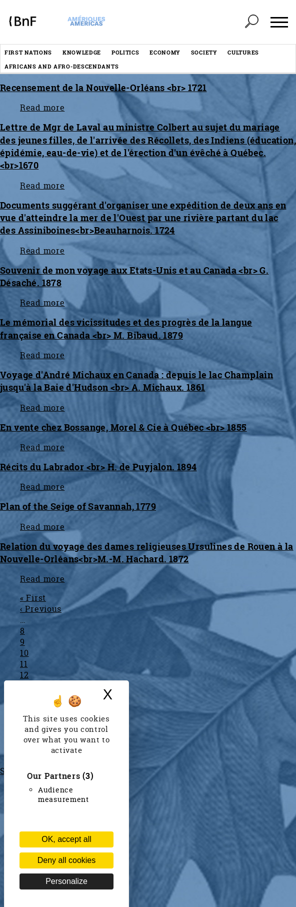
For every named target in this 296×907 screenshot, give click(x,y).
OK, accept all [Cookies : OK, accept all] (67, 839)
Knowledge (81, 52)
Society (204, 52)
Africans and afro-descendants (61, 66)
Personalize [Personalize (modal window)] (67, 881)
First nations (28, 52)
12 (24, 674)
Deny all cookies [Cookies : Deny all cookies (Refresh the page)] (67, 860)
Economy (165, 52)
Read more (42, 107)
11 (24, 663)
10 (24, 652)
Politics (126, 52)
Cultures (243, 52)
